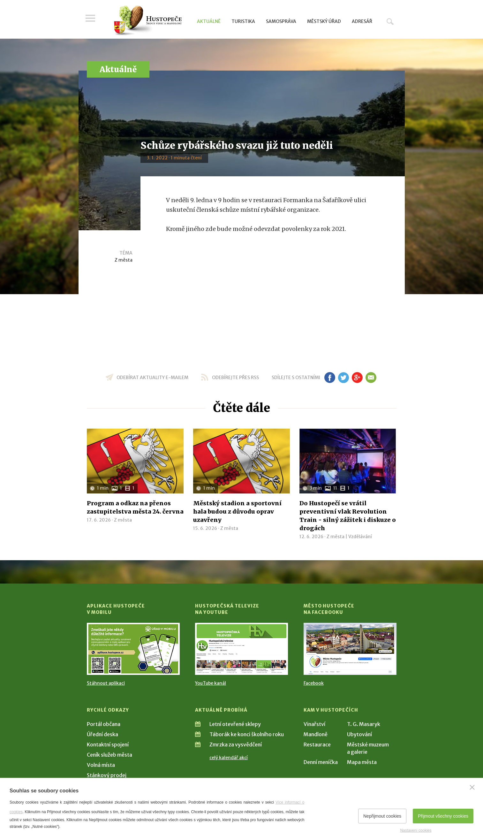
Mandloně (316, 734)
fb (329, 377)
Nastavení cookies (415, 830)
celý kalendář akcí (228, 757)
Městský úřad (324, 21)
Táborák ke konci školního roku (246, 734)
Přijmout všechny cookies (443, 816)
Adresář (362, 21)
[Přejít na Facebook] (350, 649)
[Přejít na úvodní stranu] (148, 20)
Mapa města (362, 762)
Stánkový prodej (106, 775)
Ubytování (359, 734)
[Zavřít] (472, 787)
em (371, 377)
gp (357, 377)
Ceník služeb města (109, 755)
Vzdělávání (360, 536)
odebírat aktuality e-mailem (152, 377)
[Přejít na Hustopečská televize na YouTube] (241, 649)
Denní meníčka (321, 762)
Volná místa (101, 765)
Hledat (390, 21)
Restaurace (317, 744)
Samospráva (281, 21)
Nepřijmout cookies (382, 816)
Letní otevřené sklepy (235, 724)
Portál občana (103, 724)
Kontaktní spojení (108, 744)
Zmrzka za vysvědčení (235, 744)
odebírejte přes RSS (235, 377)
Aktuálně (209, 21)
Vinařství (314, 724)
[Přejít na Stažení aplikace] (133, 649)
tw (343, 377)
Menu (91, 19)
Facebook (314, 683)
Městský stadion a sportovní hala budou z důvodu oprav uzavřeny (237, 511)
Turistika (243, 21)
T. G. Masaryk (363, 724)
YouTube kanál (210, 683)
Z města (123, 260)
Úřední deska (102, 734)
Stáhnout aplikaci (106, 683)
